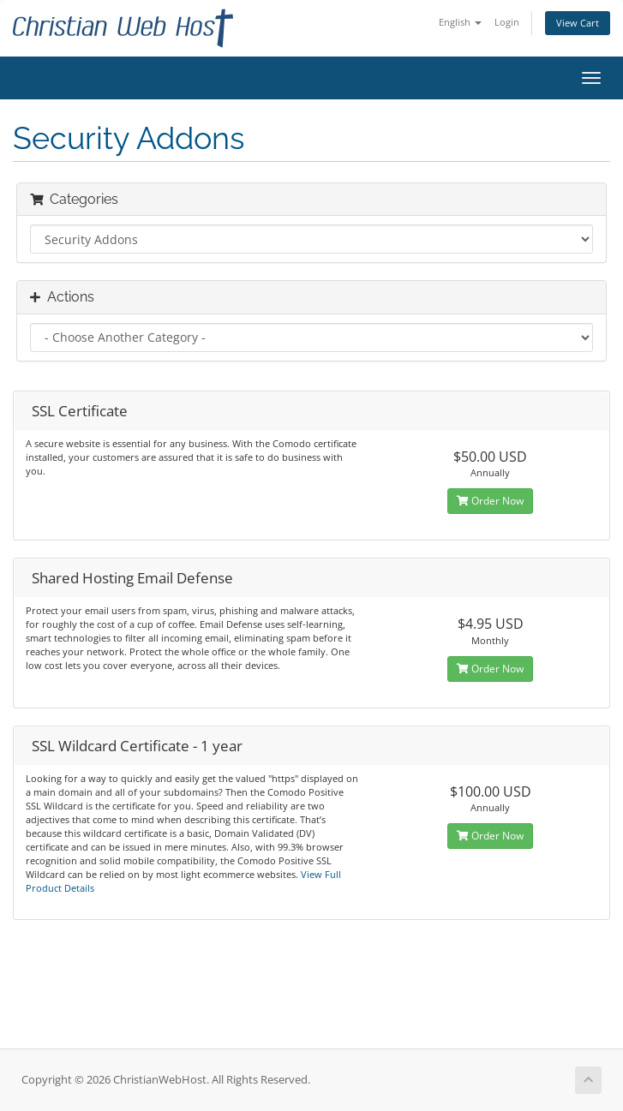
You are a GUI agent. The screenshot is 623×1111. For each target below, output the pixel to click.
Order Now (490, 500)
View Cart (577, 22)
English (460, 21)
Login (506, 21)
